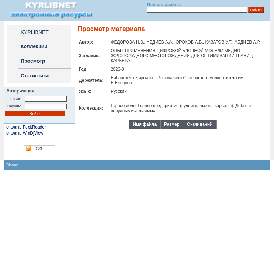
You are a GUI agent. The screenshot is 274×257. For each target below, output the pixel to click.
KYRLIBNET (35, 32)
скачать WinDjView (24, 133)
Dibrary (12, 165)
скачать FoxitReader (26, 127)
